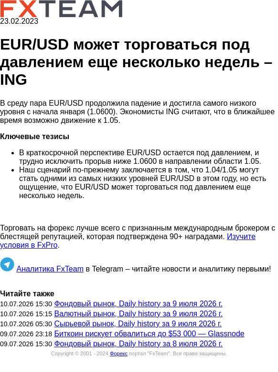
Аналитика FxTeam (50, 269)
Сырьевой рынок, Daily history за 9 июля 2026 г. (138, 324)
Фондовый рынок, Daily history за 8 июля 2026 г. (138, 344)
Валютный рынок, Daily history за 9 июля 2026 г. (138, 314)
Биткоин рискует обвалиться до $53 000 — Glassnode (149, 334)
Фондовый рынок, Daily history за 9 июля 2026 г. (138, 304)
